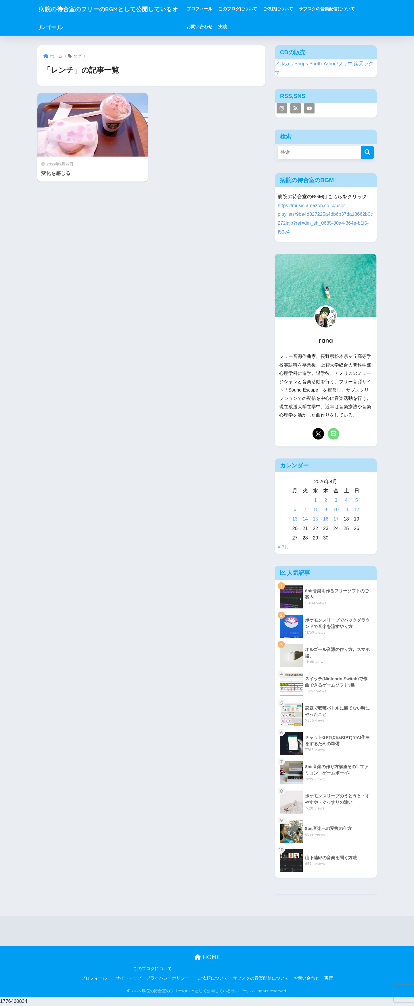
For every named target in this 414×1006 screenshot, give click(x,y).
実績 (236, 26)
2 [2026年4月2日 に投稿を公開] (325, 500)
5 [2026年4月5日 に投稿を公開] (356, 500)
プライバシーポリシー (167, 978)
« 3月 (283, 547)
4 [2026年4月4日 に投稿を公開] (346, 500)
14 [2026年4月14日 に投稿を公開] (305, 519)
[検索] (367, 152)
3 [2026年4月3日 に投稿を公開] (336, 500)
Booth (315, 63)
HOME (207, 957)
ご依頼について (291, 8)
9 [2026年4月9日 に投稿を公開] (325, 509)
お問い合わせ (213, 26)
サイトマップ (128, 978)
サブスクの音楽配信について (340, 8)
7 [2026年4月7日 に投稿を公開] (305, 509)
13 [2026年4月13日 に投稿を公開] (295, 519)
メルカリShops (291, 63)
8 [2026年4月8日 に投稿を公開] (315, 509)
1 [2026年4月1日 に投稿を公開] (315, 500)
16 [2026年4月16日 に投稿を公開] (326, 519)
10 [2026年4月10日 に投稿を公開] (336, 509)
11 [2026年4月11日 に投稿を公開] (346, 509)
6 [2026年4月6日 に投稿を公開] (295, 509)
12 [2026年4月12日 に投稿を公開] (356, 509)
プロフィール (213, 8)
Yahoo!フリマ (338, 63)
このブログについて (251, 8)
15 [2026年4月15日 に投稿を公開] (315, 519)
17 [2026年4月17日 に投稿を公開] (336, 519)
